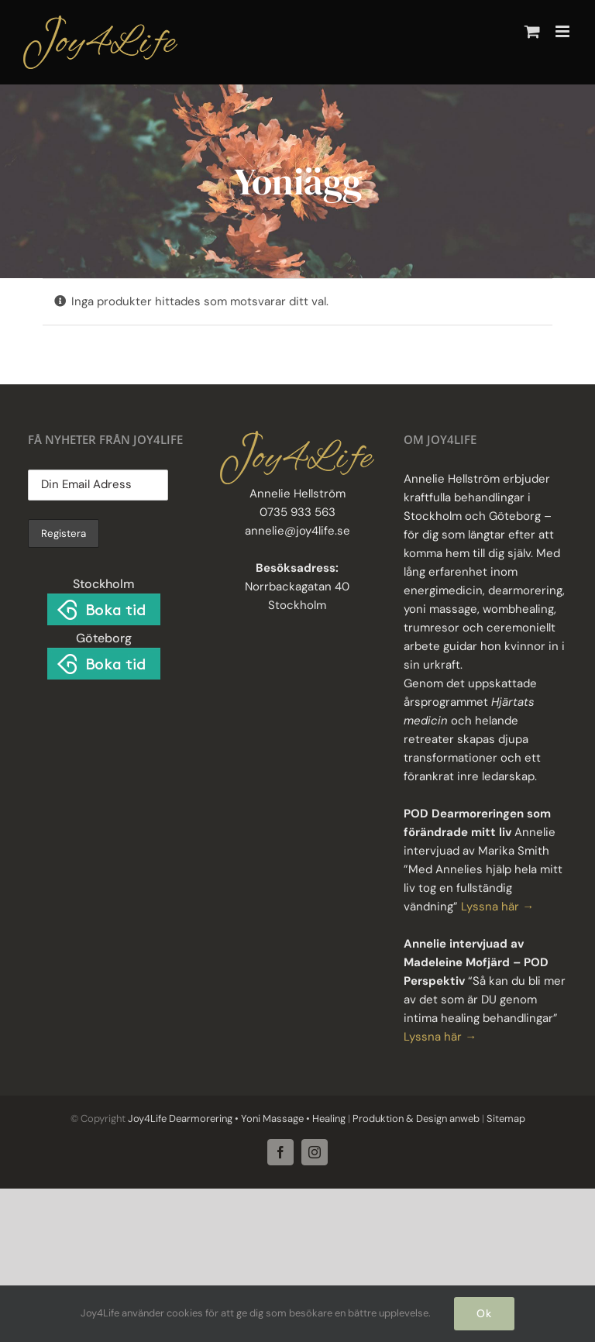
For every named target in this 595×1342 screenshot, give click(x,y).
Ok (484, 1313)
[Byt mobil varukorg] (532, 31)
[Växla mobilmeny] (563, 31)
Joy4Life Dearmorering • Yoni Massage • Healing (237, 1118)
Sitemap (504, 1118)
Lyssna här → (497, 906)
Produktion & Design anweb (416, 1118)
